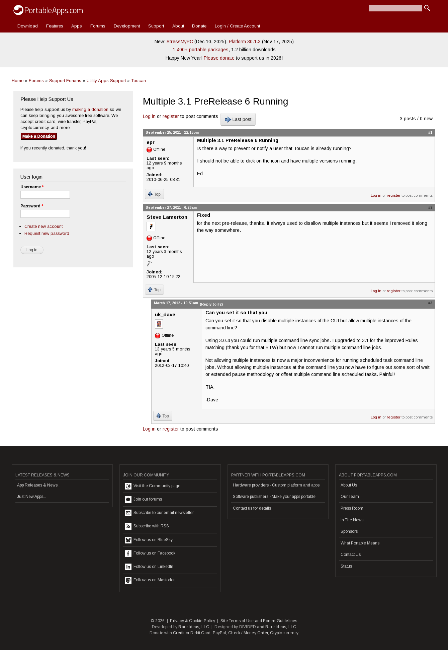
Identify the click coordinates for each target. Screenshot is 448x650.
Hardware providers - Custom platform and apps (276, 485)
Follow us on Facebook (150, 553)
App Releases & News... (39, 485)
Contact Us (351, 554)
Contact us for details (252, 508)
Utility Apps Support (106, 80)
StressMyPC (180, 41)
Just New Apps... (31, 496)
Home (17, 80)
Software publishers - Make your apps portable (274, 496)
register (171, 116)
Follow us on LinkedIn (149, 567)
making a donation (90, 109)
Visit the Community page (152, 486)
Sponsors (349, 531)
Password (31, 206)
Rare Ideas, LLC (193, 627)
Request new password (46, 233)
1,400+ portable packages (201, 49)
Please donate (219, 58)
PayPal (219, 633)
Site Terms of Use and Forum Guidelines (258, 621)
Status (346, 566)
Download (27, 25)
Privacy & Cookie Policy (192, 621)
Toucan (138, 80)
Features (54, 25)
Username (31, 187)
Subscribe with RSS (147, 526)
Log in (149, 116)
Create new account (43, 226)
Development (127, 25)
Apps (76, 25)
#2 (430, 207)
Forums (97, 25)
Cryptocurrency (284, 633)
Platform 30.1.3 (245, 41)
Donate (199, 25)
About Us (349, 485)
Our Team (350, 496)
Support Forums (65, 80)
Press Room (352, 508)
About (178, 25)
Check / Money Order (248, 633)
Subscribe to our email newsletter (159, 513)
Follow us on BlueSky (149, 540)
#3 (430, 303)
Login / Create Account (237, 25)
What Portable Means (360, 543)
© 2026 (158, 621)
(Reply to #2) (211, 304)
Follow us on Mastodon (150, 580)
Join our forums (143, 499)
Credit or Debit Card (191, 633)
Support (156, 25)
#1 (430, 132)
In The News (352, 520)
